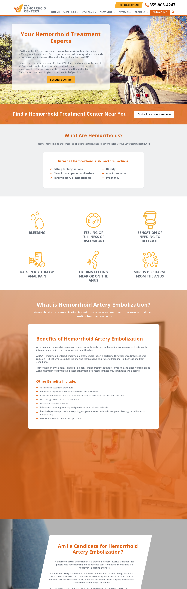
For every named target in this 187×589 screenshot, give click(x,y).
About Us (140, 12)
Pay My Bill (125, 12)
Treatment (106, 12)
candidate (81, 549)
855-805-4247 (162, 5)
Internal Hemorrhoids (63, 12)
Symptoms (87, 12)
